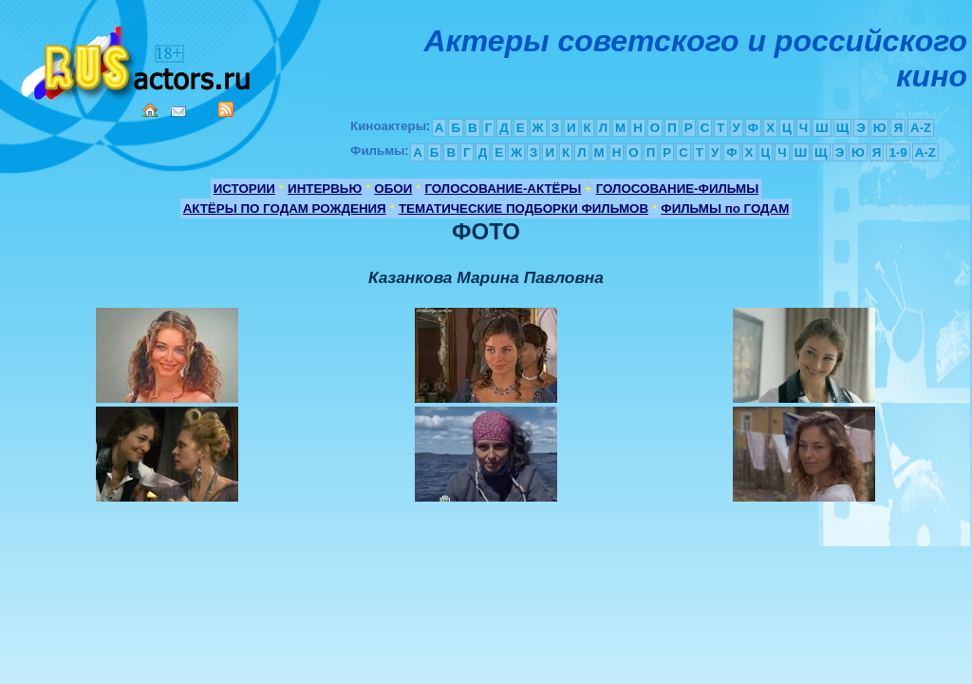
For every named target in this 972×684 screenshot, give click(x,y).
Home (150, 110)
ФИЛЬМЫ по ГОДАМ (725, 208)
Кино (137, 59)
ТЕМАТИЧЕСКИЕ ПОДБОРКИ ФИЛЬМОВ (523, 208)
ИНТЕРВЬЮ (325, 188)
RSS (226, 109)
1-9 (897, 152)
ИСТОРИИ (244, 188)
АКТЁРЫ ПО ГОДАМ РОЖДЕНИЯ (284, 208)
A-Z (920, 128)
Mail (178, 111)
